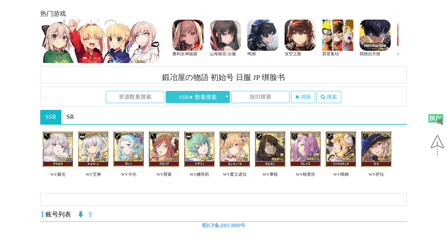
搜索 (329, 97)
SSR (50, 116)
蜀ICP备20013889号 (224, 225)
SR (70, 116)
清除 (303, 97)
